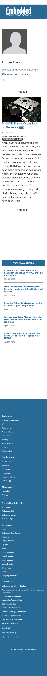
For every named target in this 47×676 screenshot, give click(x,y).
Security (5, 439)
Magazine (7, 486)
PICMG (4, 529)
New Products (7, 560)
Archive (5, 495)
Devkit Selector (8, 556)
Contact (6, 628)
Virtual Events (7, 564)
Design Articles (8, 541)
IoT (3, 424)
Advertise (7, 581)
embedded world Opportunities (14, 586)
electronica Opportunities (12, 600)
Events (4, 572)
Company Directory (9, 575)
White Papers (7, 568)
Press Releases (8, 552)
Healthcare (6, 473)
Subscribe (6, 499)
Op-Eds (5, 544)
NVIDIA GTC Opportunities (12, 608)
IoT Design (6, 507)
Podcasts (5, 537)
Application (8, 457)
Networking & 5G (8, 477)
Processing (6, 436)
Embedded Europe (9, 515)
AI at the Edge (7, 519)
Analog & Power (8, 432)
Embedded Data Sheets (11, 533)
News (4, 548)
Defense (6, 481)
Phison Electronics (15, 74)
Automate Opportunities (11, 615)
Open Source (7, 428)
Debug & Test (7, 451)
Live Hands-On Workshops (12, 619)
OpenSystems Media (26, 649)
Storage (5, 447)
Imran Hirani (8, 136)
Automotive (6, 461)
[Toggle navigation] (37, 22)
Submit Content (10, 623)
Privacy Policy (9, 632)
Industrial (5, 465)
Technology (8, 416)
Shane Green (20, 136)
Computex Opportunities (11, 596)
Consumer (6, 469)
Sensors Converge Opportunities (14, 612)
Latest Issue (7, 491)
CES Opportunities (9, 604)
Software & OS (7, 443)
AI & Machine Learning (10, 420)
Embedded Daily (8, 511)
